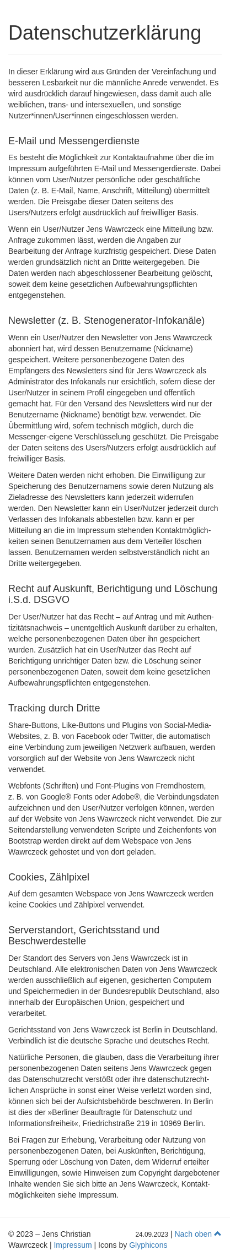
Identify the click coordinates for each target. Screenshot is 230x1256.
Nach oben (198, 1234)
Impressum (73, 1245)
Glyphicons (148, 1245)
